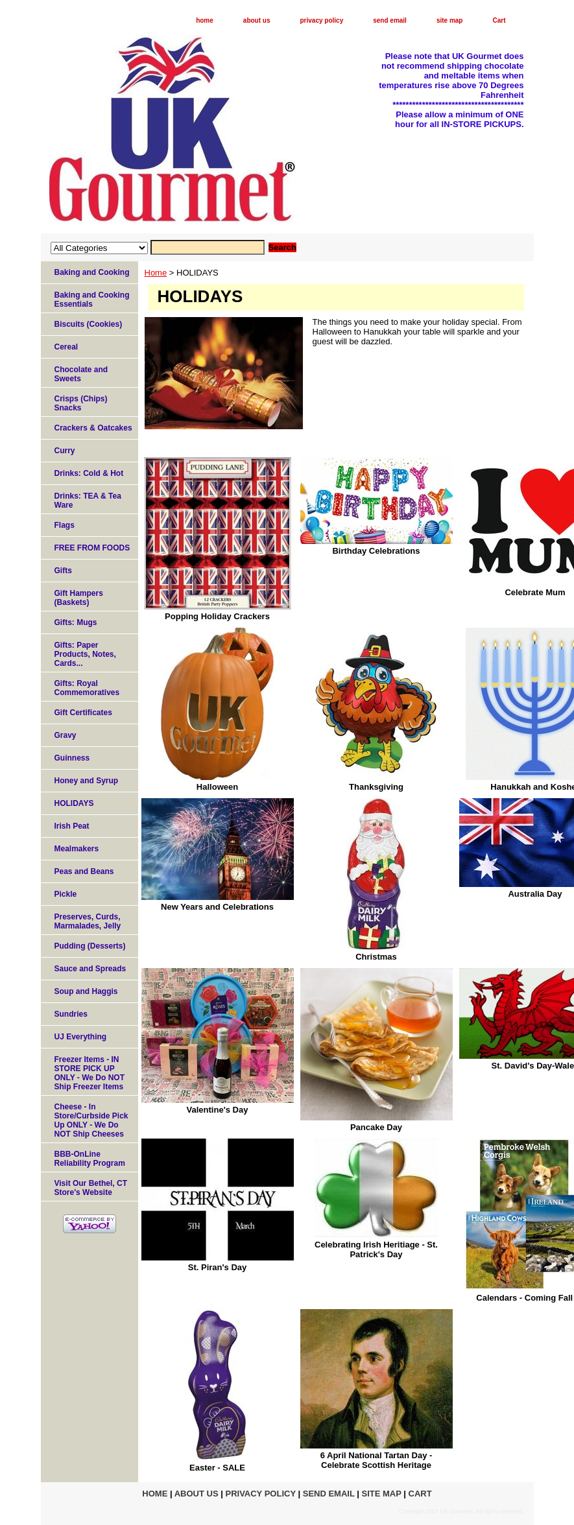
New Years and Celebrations (217, 907)
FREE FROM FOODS (92, 547)
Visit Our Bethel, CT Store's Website (90, 1188)
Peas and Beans (84, 871)
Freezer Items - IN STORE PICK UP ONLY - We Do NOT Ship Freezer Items (89, 1073)
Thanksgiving (376, 787)
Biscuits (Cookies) (88, 324)
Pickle (65, 894)
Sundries (71, 1014)
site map (449, 20)
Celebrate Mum (535, 592)
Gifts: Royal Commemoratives (87, 688)
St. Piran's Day (217, 1267)
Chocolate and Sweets (81, 374)
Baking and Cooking (92, 272)
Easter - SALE (217, 1467)
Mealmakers (76, 848)
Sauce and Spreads (90, 968)
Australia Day (535, 894)
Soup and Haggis (86, 991)
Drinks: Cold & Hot (89, 473)
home (204, 20)
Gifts (63, 570)
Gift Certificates (83, 712)
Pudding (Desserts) (90, 946)
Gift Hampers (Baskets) (78, 598)
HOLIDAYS (74, 803)
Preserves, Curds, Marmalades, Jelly (87, 921)
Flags (64, 525)
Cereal (66, 346)
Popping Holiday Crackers (217, 616)
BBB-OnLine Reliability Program (89, 1159)
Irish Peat (72, 826)
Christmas (376, 957)
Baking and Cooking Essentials (92, 299)
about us (256, 20)
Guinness (72, 757)
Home (156, 273)
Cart (498, 20)
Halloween (217, 787)
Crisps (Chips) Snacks (81, 403)
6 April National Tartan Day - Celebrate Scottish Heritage (376, 1460)
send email (390, 20)
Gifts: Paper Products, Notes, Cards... (85, 654)
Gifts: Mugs (75, 622)
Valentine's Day (217, 1110)
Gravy (65, 735)
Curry (64, 450)
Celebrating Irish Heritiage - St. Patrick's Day (376, 1249)
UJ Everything (80, 1036)
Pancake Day (376, 1127)
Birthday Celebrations (376, 551)
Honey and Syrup (86, 780)
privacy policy (322, 20)
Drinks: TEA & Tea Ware (87, 500)
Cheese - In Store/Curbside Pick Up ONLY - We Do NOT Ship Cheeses (91, 1120)
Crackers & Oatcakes (93, 427)
